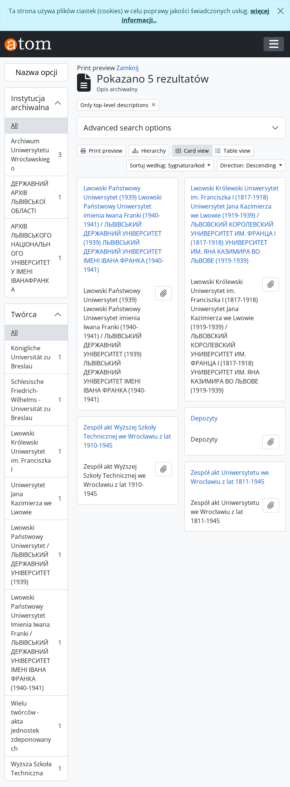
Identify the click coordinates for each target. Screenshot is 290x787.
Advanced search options (127, 128)
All (14, 125)
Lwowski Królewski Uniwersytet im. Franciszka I (36, 451)
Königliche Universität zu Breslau (36, 357)
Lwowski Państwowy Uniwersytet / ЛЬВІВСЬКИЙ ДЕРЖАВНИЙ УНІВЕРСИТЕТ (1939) (36, 554)
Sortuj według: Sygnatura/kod (168, 165)
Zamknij (127, 68)
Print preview (101, 150)
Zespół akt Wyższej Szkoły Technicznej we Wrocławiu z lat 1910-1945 (127, 436)
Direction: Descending (249, 165)
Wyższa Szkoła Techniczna (36, 768)
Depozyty (204, 418)
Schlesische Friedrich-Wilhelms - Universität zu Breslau (36, 399)
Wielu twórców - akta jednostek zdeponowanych (36, 726)
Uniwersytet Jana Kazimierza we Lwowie (36, 498)
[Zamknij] (280, 10)
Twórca (24, 314)
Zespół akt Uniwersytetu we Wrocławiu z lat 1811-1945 (230, 477)
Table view (232, 150)
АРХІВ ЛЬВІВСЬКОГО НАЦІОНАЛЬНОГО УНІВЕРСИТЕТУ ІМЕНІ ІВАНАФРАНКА (36, 258)
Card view (192, 150)
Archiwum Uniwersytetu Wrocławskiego (36, 154)
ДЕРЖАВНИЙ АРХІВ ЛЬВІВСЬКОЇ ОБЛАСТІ (36, 197)
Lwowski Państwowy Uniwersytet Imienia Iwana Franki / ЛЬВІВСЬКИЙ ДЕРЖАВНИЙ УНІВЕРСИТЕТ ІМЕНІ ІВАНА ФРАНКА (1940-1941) (36, 642)
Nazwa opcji (36, 72)
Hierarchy (149, 150)
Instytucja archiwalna (30, 102)
